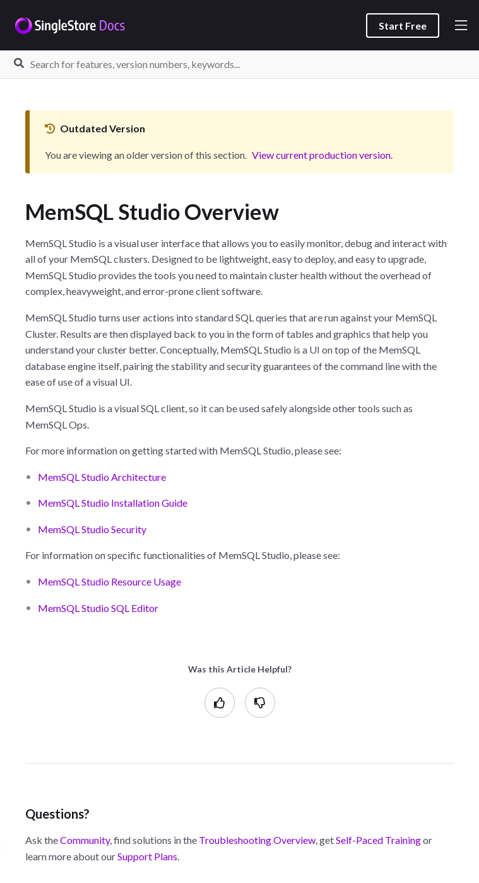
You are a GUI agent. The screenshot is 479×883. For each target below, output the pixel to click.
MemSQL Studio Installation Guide (112, 503)
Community (85, 840)
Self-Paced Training (378, 840)
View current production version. (322, 155)
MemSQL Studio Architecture (102, 477)
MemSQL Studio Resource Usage (109, 581)
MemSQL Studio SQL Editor (98, 608)
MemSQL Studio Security (92, 529)
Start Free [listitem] (403, 26)
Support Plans (147, 856)
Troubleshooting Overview (257, 840)
